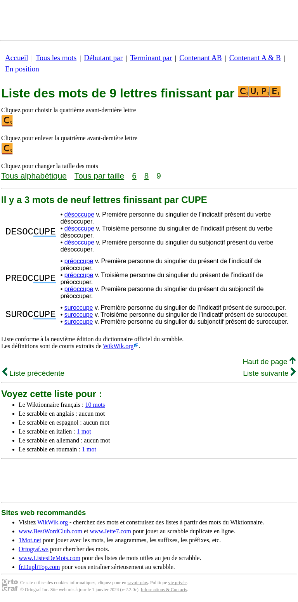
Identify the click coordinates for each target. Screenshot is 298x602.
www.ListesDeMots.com (49, 558)
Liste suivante (269, 373)
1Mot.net (30, 540)
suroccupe (78, 307)
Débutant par (103, 58)
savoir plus (138, 582)
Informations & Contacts (164, 589)
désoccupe (79, 214)
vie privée (177, 582)
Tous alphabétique (34, 175)
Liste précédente (33, 373)
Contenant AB (200, 58)
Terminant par (151, 58)
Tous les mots (56, 58)
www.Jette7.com (110, 531)
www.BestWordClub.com (50, 531)
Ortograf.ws (34, 549)
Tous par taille (99, 175)
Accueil (16, 58)
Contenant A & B (255, 58)
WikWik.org (118, 346)
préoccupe (79, 261)
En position (22, 69)
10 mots (95, 404)
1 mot (84, 431)
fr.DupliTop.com (39, 567)
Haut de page (269, 361)
